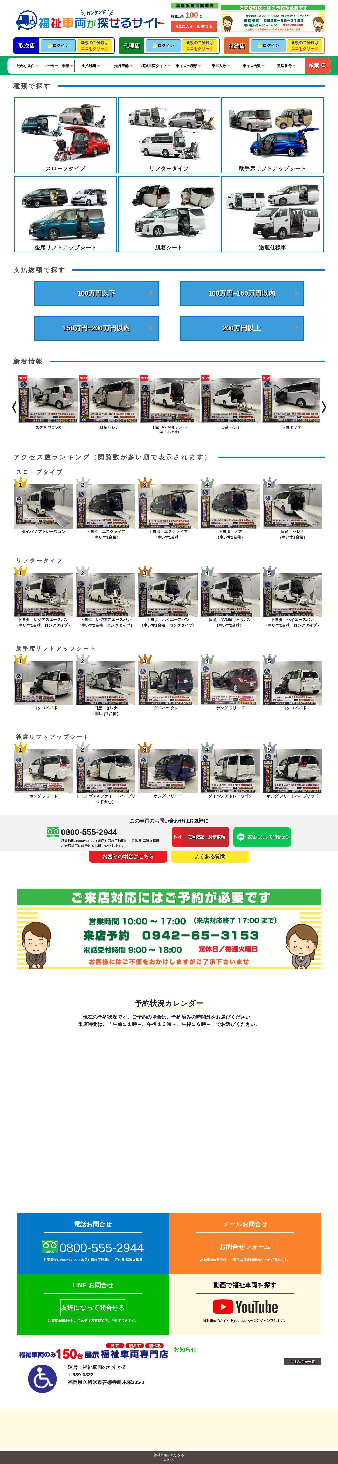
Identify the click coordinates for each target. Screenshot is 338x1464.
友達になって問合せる (93, 1307)
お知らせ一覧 (303, 1362)
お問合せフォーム (245, 1246)
